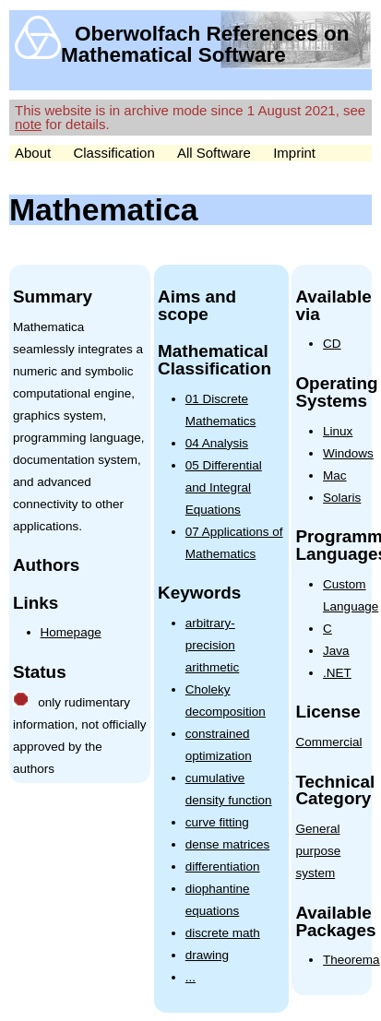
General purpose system (317, 851)
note (28, 124)
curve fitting (217, 822)
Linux (337, 431)
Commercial (328, 742)
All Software (214, 152)
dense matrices (227, 844)
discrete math (222, 933)
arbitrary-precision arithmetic (212, 645)
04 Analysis (216, 443)
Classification (113, 152)
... (190, 977)
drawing (207, 955)
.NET (337, 673)
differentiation (222, 866)
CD (332, 343)
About (33, 152)
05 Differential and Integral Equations (223, 487)
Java (336, 651)
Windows (348, 453)
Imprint (294, 152)
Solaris (342, 498)
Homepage (71, 632)
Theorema (351, 960)
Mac (335, 475)
